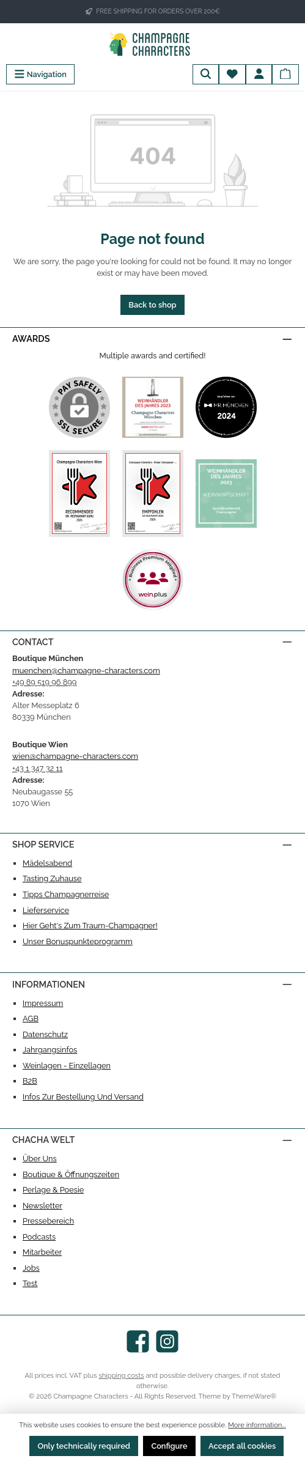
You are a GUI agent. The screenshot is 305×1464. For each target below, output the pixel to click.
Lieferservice (46, 910)
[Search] (206, 74)
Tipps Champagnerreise (66, 894)
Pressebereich (48, 1221)
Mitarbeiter (42, 1252)
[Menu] (40, 74)
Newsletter (42, 1205)
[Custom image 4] (152, 493)
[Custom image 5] (226, 493)
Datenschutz (45, 1034)
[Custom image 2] (226, 407)
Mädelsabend (47, 863)
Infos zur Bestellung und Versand (83, 1096)
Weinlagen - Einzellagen (67, 1065)
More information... (257, 1425)
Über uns (40, 1158)
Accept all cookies (242, 1446)
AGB (31, 1018)
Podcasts (39, 1236)
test (30, 1283)
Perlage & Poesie (53, 1189)
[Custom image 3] (79, 493)
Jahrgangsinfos (50, 1049)
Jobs (31, 1268)
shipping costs (121, 1375)
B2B (30, 1080)
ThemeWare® (254, 1396)
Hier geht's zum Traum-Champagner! (90, 925)
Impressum (43, 1003)
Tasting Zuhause (52, 878)
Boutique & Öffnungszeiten (71, 1174)
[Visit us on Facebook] (138, 1341)
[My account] (259, 74)
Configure (169, 1446)
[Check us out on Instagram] (167, 1341)
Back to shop (152, 304)
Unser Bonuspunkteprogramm (78, 941)
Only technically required (83, 1446)
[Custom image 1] (152, 407)
